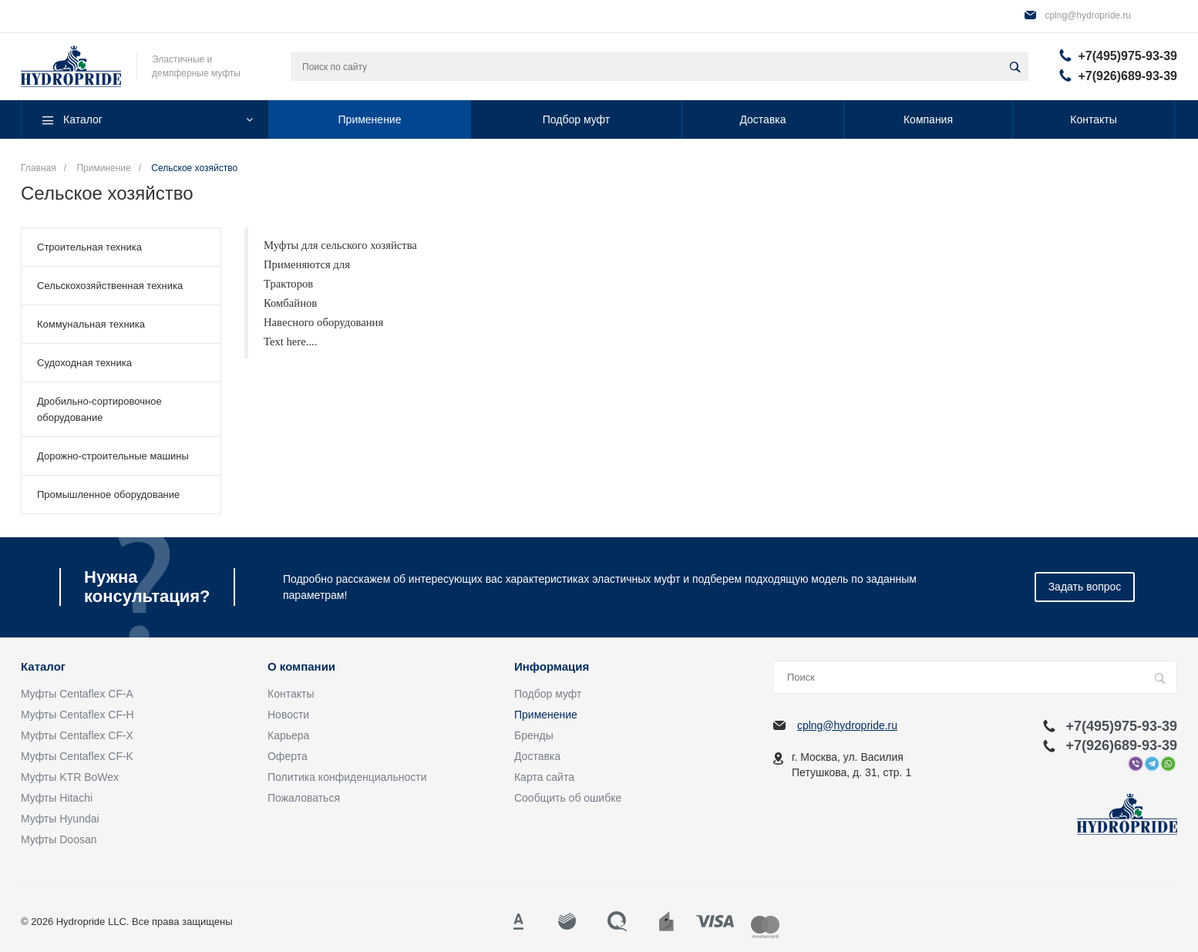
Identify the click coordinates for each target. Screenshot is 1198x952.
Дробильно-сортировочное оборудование (99, 409)
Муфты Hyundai (60, 818)
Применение (545, 714)
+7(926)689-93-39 (1127, 75)
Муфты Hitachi (57, 798)
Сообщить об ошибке (567, 798)
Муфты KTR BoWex (70, 777)
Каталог (43, 667)
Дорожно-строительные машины (113, 456)
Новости (288, 714)
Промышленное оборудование (108, 494)
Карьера (288, 735)
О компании (301, 667)
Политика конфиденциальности (347, 777)
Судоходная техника (84, 362)
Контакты (291, 694)
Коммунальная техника (91, 324)
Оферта (288, 756)
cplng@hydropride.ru (1088, 15)
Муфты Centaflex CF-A (77, 694)
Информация (551, 667)
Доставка (537, 756)
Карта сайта (544, 777)
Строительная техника (89, 247)
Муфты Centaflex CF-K (77, 756)
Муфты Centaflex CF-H (77, 714)
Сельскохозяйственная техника (110, 285)
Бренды (534, 735)
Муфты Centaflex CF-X (77, 735)
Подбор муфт (547, 694)
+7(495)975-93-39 (1127, 55)
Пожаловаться (304, 798)
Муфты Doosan (59, 839)
